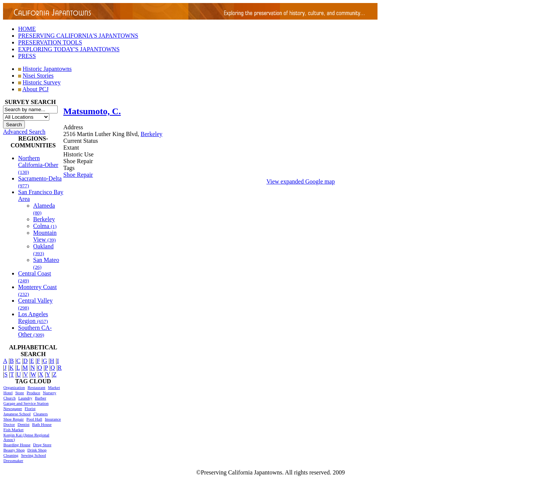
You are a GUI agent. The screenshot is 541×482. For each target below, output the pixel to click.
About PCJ (35, 89)
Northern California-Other (38, 165)
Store (19, 392)
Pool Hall (34, 419)
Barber (40, 398)
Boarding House (17, 444)
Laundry (25, 398)
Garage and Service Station (26, 403)
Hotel (7, 392)
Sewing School (33, 455)
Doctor (9, 424)
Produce (33, 392)
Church (9, 398)
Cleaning (10, 455)
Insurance (53, 419)
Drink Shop (37, 450)
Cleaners (40, 414)
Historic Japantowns (47, 69)
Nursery (49, 392)
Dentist (24, 424)
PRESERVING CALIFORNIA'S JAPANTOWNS (78, 35)
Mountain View (45, 236)
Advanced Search (24, 132)
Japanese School (17, 414)
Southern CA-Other (35, 331)
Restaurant (36, 387)
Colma (45, 226)
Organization (14, 387)
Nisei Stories (38, 75)
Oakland (43, 249)
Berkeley (44, 219)
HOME (27, 29)
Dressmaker (13, 460)
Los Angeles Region (33, 317)
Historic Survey (42, 82)
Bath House (42, 424)
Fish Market (13, 429)
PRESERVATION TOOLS (50, 42)
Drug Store (42, 444)
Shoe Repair (13, 419)
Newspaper (12, 408)
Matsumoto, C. (92, 111)
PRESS (27, 56)
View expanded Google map (300, 181)
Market (54, 387)
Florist (29, 408)
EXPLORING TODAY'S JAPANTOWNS (68, 49)
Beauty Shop (14, 450)
